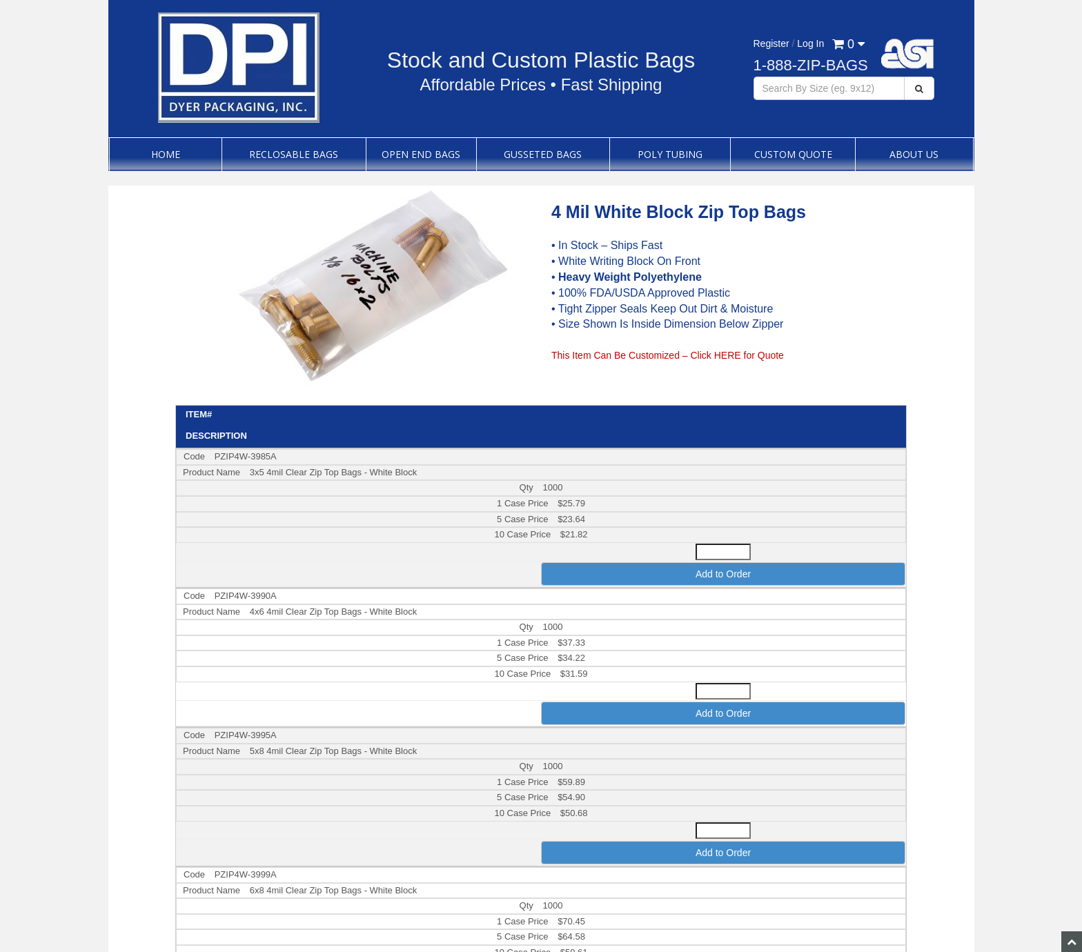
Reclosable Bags (293, 154)
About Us (913, 154)
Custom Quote (793, 154)
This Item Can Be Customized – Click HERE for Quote (667, 355)
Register (771, 43)
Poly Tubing (670, 154)
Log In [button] (810, 43)
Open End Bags (421, 154)
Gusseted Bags (543, 154)
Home (165, 154)
